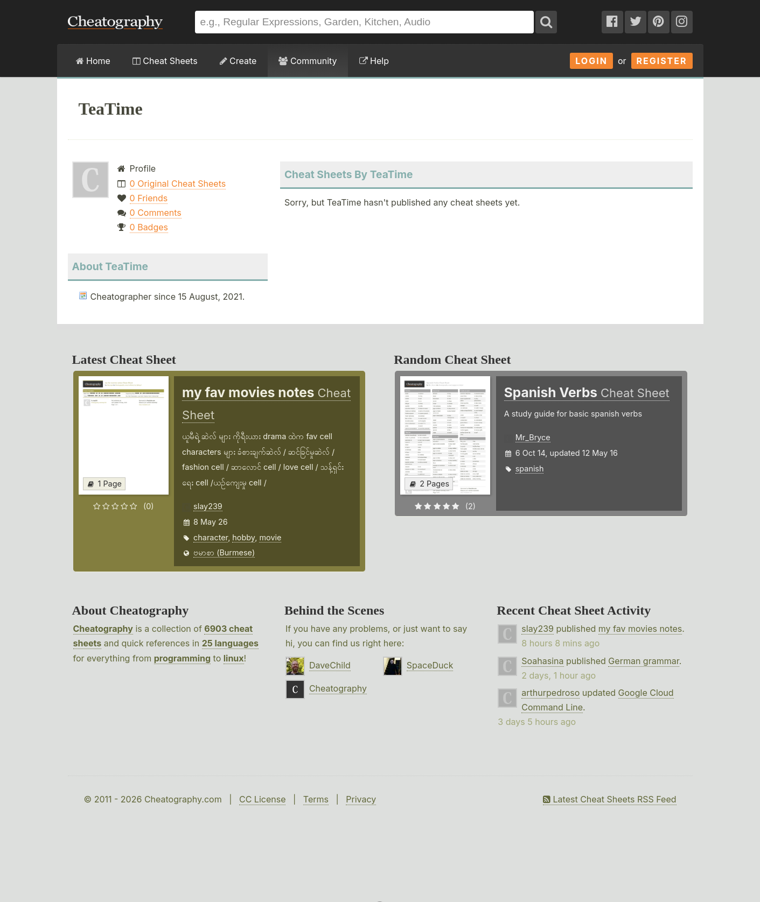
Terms (316, 799)
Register (662, 60)
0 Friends (149, 198)
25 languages (230, 643)
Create (238, 60)
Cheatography (103, 628)
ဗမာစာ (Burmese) (224, 552)
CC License (262, 799)
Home (93, 60)
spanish (529, 468)
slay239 (207, 506)
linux (234, 658)
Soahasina (542, 661)
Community (307, 60)
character (210, 537)
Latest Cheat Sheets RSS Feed (609, 799)
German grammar (643, 661)
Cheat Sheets (165, 60)
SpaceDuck (430, 665)
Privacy (361, 799)
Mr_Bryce (532, 437)
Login (591, 60)
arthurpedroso (550, 692)
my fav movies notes (640, 628)
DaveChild (330, 665)
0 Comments (156, 212)
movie (270, 537)
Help (374, 60)
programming (182, 658)
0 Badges (149, 227)
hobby (243, 537)
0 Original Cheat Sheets (178, 183)
